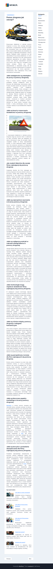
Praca (39, 44)
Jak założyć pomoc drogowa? (22, 492)
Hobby (39, 28)
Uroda (39, 66)
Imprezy (40, 30)
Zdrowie (40, 73)
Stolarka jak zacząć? (20, 542)
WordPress (21, 566)
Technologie (41, 59)
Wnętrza (40, 71)
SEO (22, 433)
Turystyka (40, 64)
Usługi (39, 68)
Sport (39, 56)
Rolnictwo (40, 52)
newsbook (30, 566)
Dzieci (39, 23)
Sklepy (40, 54)
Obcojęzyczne (41, 42)
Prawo (39, 47)
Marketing (8, 405)
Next (30, 558)
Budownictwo (41, 20)
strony (24, 463)
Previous (8, 558)
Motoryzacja (41, 37)
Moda (39, 35)
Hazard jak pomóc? (20, 532)
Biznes (40, 18)
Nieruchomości (42, 40)
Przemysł (40, 49)
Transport (40, 61)
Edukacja (40, 25)
